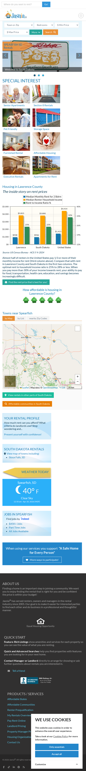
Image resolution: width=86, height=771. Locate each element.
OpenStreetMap (50, 387)
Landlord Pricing (16, 725)
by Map (8, 318)
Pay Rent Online (16, 720)
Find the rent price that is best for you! (26, 282)
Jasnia (12, 759)
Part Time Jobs (17, 527)
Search (50, 32)
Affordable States (17, 698)
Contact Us (13, 742)
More (36, 32)
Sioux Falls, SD (17, 457)
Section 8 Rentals (43, 105)
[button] (26, 352)
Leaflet (24, 387)
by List (21, 318)
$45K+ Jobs (15, 523)
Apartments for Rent (45, 176)
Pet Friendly (10, 128)
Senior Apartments (14, 105)
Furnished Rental (13, 152)
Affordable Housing (45, 152)
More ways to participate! (42, 559)
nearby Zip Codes (38, 318)
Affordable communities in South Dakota (27, 403)
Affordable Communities (21, 704)
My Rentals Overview (19, 715)
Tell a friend (18, 670)
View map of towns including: (23, 453)
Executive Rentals (13, 176)
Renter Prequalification (20, 709)
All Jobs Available (18, 531)
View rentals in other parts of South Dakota (28, 395)
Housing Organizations (20, 736)
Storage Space (41, 128)
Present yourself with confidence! (22, 434)
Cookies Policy (60, 736)
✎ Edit (62, 387)
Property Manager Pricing (21, 731)
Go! (46, 4)
